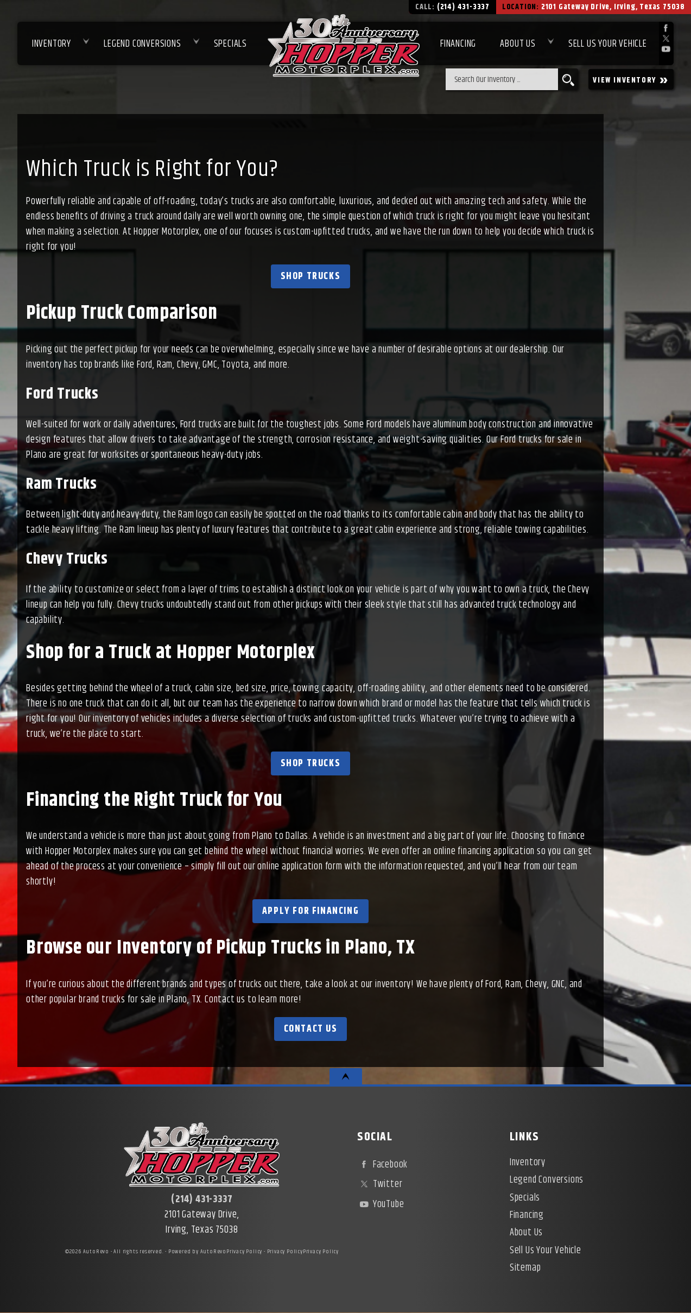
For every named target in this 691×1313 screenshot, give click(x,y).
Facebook (382, 1164)
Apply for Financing (310, 911)
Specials (230, 44)
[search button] (568, 79)
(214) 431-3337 (201, 1199)
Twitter (379, 1184)
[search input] (502, 79)
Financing (527, 1215)
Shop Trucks (311, 276)
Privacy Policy (244, 1251)
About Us (526, 1232)
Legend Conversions (547, 1180)
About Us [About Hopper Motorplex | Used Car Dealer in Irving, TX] (517, 44)
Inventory (51, 44)
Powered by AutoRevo (197, 1251)
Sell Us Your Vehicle (607, 44)
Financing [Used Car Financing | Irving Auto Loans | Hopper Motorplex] (458, 44)
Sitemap (525, 1268)
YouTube (380, 1204)
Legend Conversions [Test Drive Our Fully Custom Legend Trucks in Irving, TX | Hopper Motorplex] (142, 44)
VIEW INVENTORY (631, 80)
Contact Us (311, 1029)
